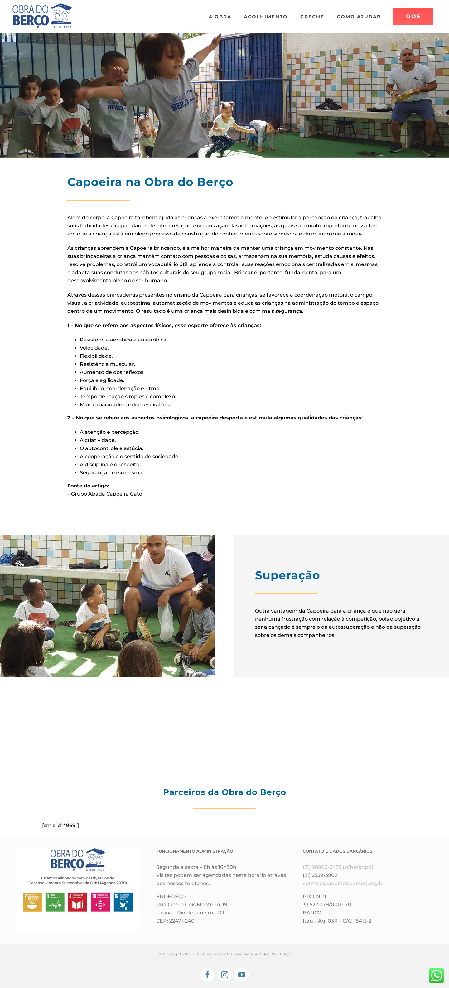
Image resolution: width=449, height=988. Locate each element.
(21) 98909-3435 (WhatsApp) (338, 867)
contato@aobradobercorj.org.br (343, 883)
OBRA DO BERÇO (274, 954)
